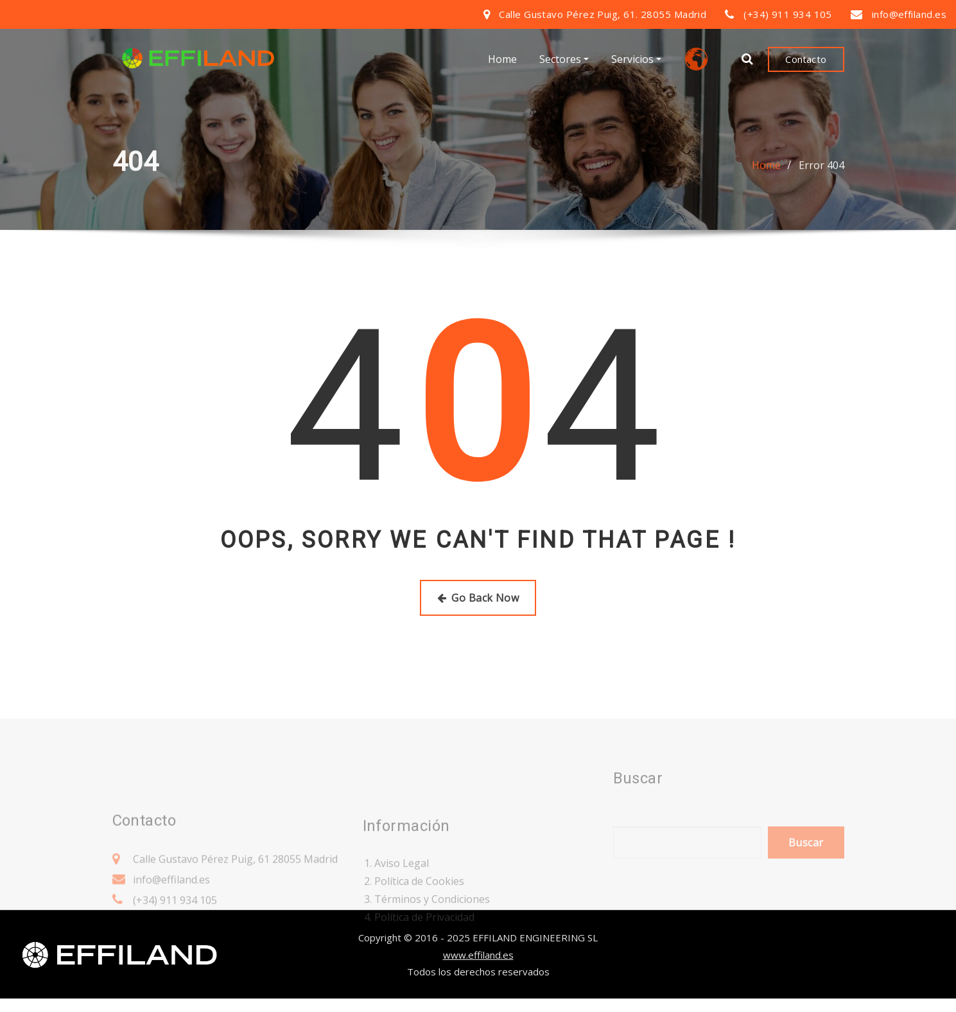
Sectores (564, 61)
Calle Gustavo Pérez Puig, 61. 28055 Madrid (602, 14)
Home (502, 61)
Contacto (805, 60)
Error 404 (821, 172)
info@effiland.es (909, 14)
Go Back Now (478, 598)
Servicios (636, 61)
